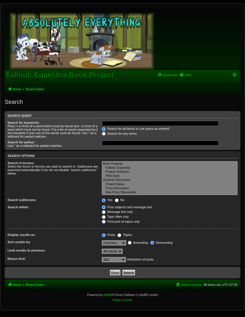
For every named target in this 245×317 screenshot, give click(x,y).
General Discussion (169, 180)
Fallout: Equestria (169, 168)
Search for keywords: (24, 122)
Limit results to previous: (26, 250)
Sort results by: (19, 242)
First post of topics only (121, 221)
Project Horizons (169, 172)
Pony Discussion (169, 188)
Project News (169, 184)
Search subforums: (22, 200)
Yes (107, 200)
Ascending (138, 242)
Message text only (117, 211)
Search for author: (21, 142)
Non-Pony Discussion (169, 192)
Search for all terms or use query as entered (135, 128)
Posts (108, 235)
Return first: (17, 258)
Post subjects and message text (127, 207)
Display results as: (21, 235)
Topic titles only (115, 216)
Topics (124, 235)
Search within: (18, 207)
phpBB (107, 295)
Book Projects (169, 164)
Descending (161, 242)
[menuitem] (185, 75)
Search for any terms (119, 133)
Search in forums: (21, 163)
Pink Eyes (169, 176)
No (119, 200)
